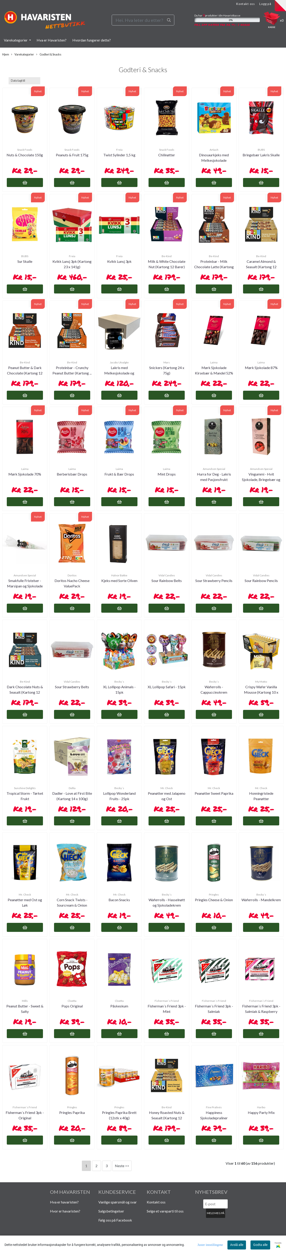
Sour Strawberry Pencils (213, 580)
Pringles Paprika (72, 1112)
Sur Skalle (24, 261)
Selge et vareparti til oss (165, 1211)
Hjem (5, 54)
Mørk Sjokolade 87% (261, 367)
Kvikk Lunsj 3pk (119, 261)
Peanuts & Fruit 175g (72, 155)
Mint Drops (167, 474)
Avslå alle (236, 1245)
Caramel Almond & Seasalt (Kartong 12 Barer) (261, 266)
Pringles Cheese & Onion (214, 900)
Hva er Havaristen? (51, 40)
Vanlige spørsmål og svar (117, 1202)
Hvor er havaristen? (65, 1211)
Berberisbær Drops (72, 474)
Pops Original (72, 1006)
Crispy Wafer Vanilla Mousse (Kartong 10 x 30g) (261, 692)
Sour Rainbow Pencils (261, 580)
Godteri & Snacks (48, 54)
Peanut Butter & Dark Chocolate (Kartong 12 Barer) (25, 373)
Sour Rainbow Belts (166, 580)
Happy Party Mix (261, 1112)
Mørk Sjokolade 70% (24, 474)
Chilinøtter (166, 155)
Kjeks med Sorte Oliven (119, 580)
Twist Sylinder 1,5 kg (119, 155)
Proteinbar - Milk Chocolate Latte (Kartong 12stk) (214, 266)
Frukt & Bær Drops (119, 474)
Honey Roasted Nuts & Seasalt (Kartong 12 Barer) (166, 1117)
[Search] (143, 20)
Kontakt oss (245, 4)
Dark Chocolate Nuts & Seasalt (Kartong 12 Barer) (25, 692)
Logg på (265, 4)
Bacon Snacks (119, 900)
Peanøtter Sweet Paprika (214, 793)
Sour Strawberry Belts (72, 687)
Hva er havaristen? (64, 1202)
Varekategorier (16, 40)
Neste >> (122, 1166)
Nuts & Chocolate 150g (25, 155)
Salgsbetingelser (111, 1211)
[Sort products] (24, 80)
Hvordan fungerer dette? (91, 40)
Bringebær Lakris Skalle (261, 155)
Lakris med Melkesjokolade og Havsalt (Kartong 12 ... (119, 373)
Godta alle (260, 1245)
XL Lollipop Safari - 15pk (167, 687)
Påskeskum (119, 1006)
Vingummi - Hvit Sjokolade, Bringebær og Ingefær (261, 479)
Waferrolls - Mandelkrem (261, 900)
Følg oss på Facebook (115, 1220)
